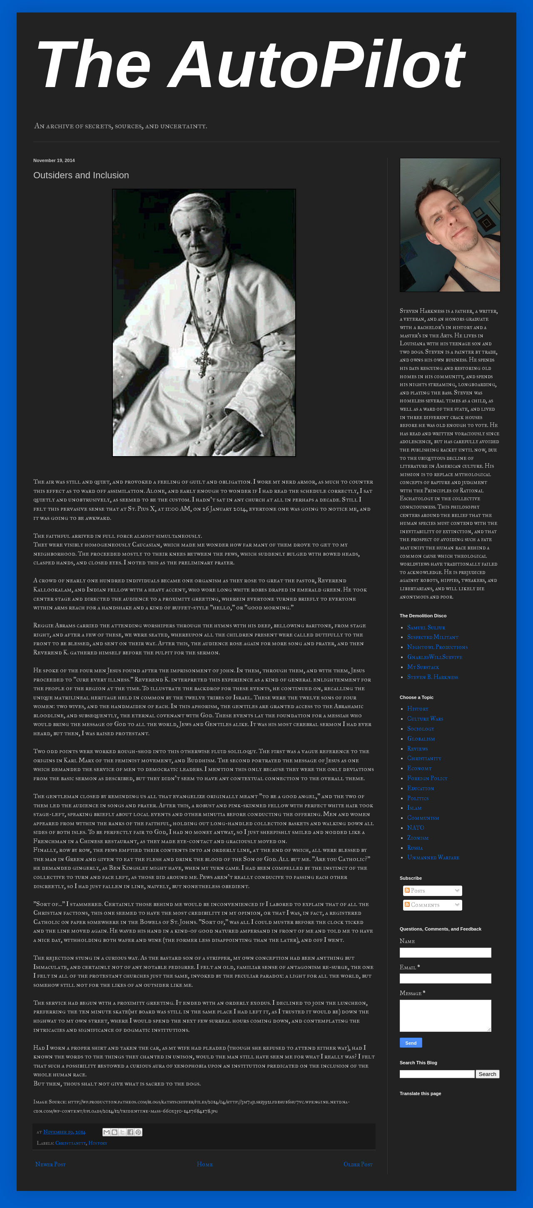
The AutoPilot (248, 64)
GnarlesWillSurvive (434, 657)
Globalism (421, 738)
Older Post (358, 1164)
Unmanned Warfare (433, 857)
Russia (415, 847)
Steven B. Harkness (432, 677)
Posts (415, 890)
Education (420, 788)
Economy (419, 768)
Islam (414, 807)
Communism (423, 817)
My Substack (423, 667)
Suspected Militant (432, 637)
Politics (417, 798)
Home (205, 1164)
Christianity (70, 1143)
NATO (415, 827)
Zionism (418, 837)
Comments (422, 904)
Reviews (417, 748)
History (97, 1143)
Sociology (420, 728)
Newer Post (50, 1164)
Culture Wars (425, 718)
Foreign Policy (427, 778)
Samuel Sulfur (426, 627)
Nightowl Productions (437, 647)
